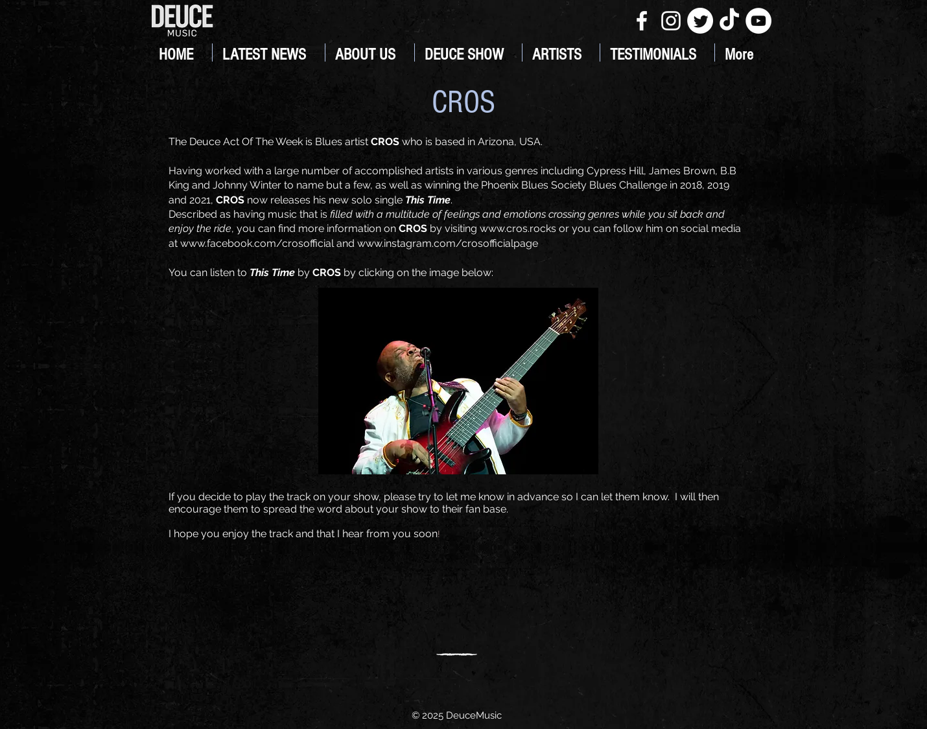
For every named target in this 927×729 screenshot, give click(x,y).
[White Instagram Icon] (671, 21)
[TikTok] (729, 21)
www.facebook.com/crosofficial (257, 243)
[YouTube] (758, 21)
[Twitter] (700, 21)
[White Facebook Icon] (642, 21)
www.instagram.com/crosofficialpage (447, 243)
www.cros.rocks (518, 228)
